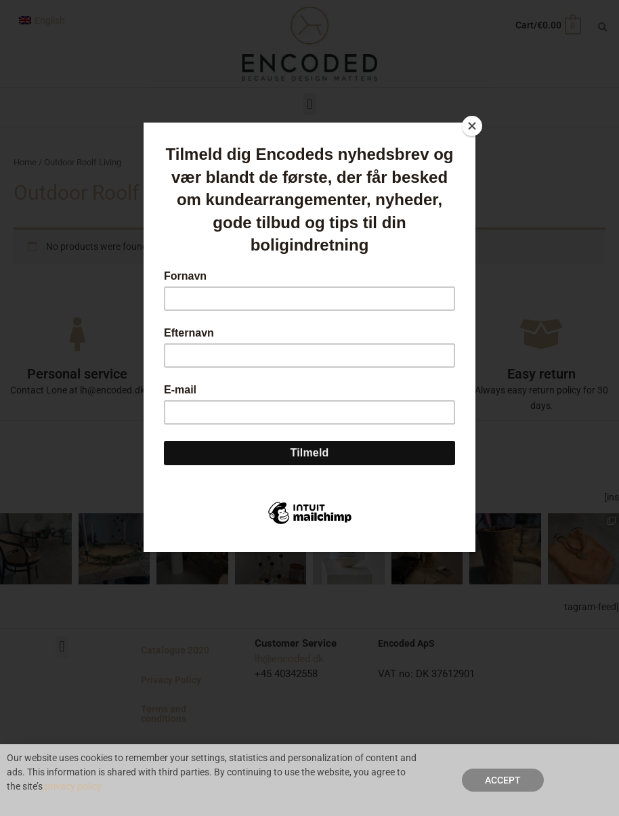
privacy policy (73, 787)
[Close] (472, 126)
